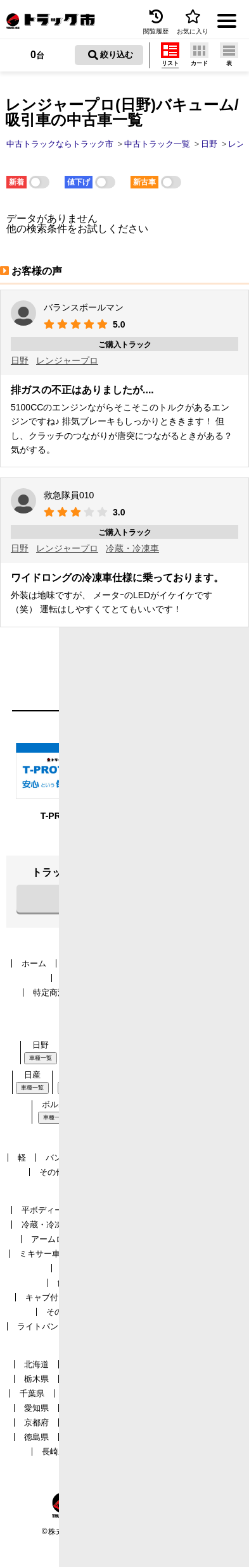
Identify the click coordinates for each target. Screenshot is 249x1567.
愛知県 (36, 1408)
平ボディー (42, 1210)
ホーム (34, 963)
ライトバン (37, 1326)
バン (54, 1157)
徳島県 (36, 1437)
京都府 (36, 1422)
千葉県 (32, 1393)
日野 (20, 360)
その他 (51, 1172)
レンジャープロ (67, 360)
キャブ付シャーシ (58, 1297)
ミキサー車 (39, 1253)
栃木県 (36, 1379)
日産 (32, 1075)
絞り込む (111, 55)
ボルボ (54, 1104)
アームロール (55, 1239)
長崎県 (54, 1451)
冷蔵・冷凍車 (132, 548)
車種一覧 (40, 1058)
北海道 (36, 1364)
